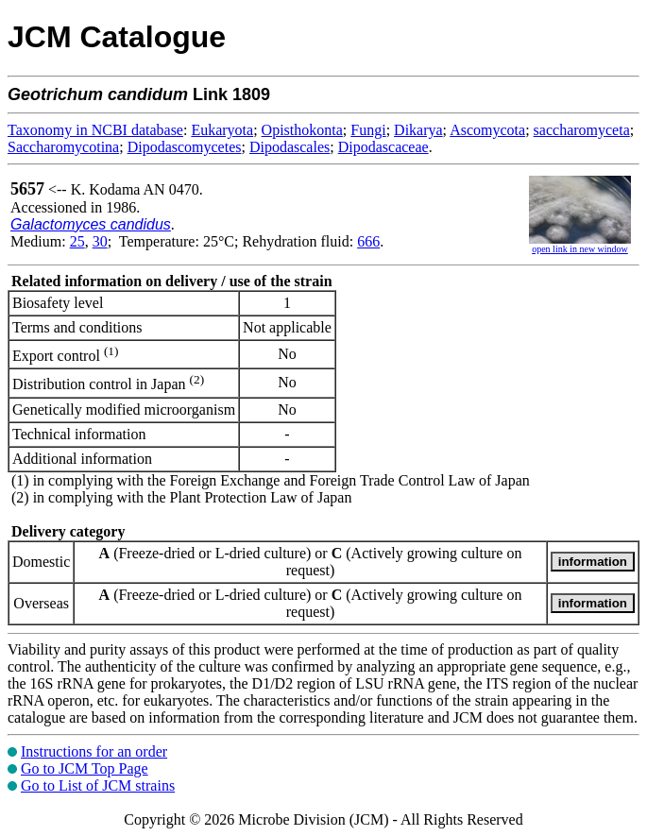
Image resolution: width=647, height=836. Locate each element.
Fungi (367, 130)
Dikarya (418, 130)
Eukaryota (222, 130)
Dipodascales (289, 147)
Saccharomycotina (63, 147)
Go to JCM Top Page (84, 768)
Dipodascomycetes (185, 147)
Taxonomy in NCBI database (95, 130)
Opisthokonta (302, 130)
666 (368, 241)
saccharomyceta (582, 130)
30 (100, 241)
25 (77, 241)
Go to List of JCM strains (98, 785)
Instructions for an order (94, 751)
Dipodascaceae (383, 147)
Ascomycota (487, 130)
